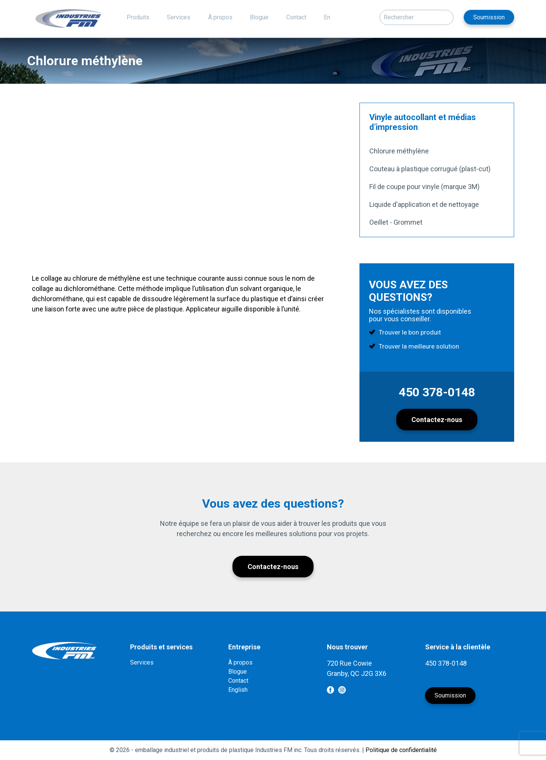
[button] (446, 15)
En (327, 17)
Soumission (489, 17)
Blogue (259, 17)
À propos (220, 17)
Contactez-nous (436, 420)
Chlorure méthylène (399, 151)
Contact (296, 17)
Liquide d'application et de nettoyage (424, 204)
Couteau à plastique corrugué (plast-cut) (430, 169)
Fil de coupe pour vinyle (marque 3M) (424, 187)
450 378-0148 (437, 392)
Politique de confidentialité (401, 750)
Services (178, 17)
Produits (138, 17)
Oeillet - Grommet (395, 222)
